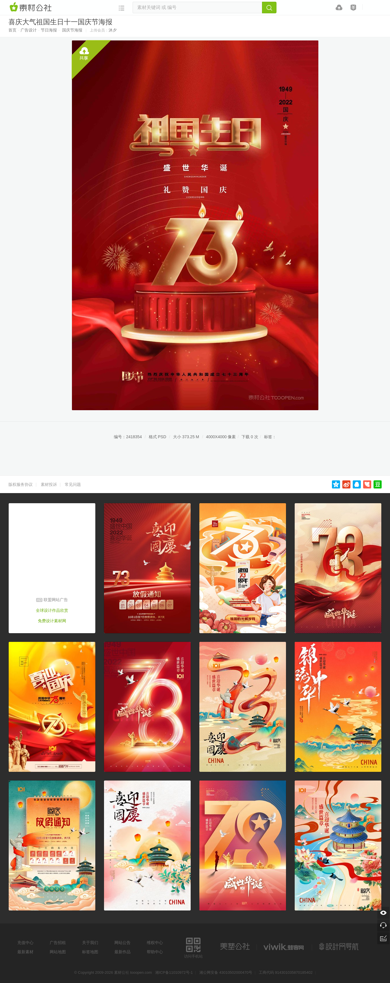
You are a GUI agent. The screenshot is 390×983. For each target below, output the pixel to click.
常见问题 (73, 484)
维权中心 (155, 942)
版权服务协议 (20, 484)
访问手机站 (193, 947)
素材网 (31, 7)
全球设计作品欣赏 (52, 610)
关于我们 (90, 942)
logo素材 (284, 946)
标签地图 (90, 951)
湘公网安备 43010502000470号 (225, 972)
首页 (12, 30)
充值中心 (25, 942)
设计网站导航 (339, 946)
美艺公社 (235, 946)
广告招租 (58, 942)
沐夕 (113, 30)
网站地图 (58, 951)
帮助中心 (155, 951)
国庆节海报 (72, 30)
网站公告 (122, 942)
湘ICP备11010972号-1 (174, 972)
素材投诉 (49, 484)
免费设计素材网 (52, 620)
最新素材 (25, 951)
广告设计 (29, 30)
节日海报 (49, 30)
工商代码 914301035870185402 (286, 972)
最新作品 (122, 951)
